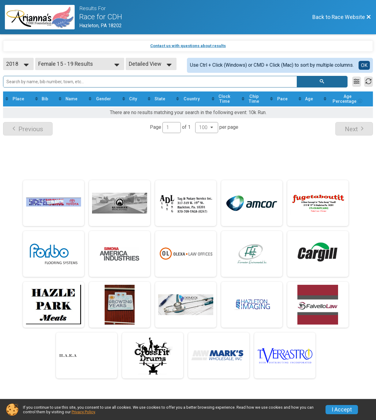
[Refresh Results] (368, 81)
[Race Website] (42, 17)
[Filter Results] (356, 81)
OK (364, 65)
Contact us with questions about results (188, 45)
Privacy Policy (83, 412)
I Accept (342, 410)
